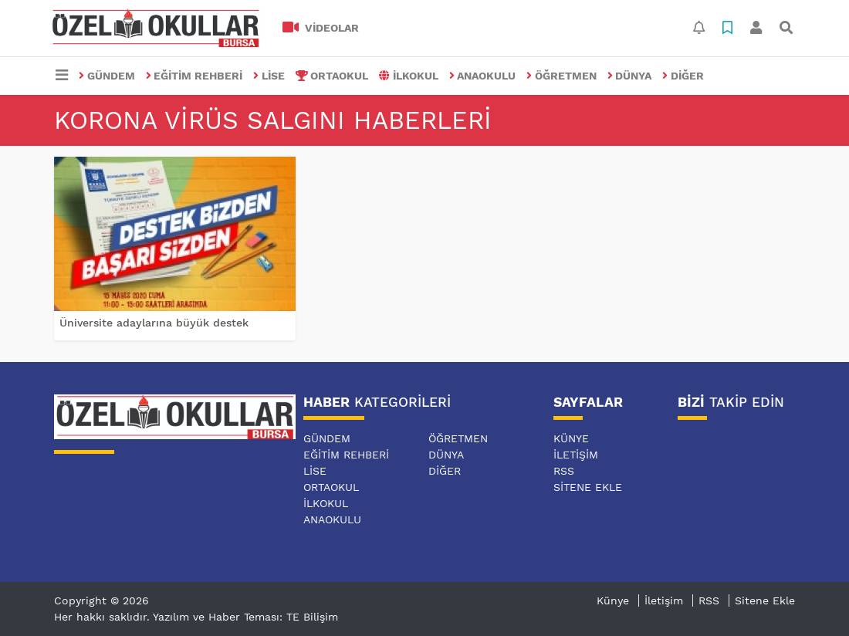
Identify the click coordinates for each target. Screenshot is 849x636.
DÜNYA (629, 75)
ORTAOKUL (332, 75)
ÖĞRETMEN (561, 75)
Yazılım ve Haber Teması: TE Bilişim (245, 617)
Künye (571, 438)
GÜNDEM (107, 75)
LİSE (269, 75)
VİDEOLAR (320, 28)
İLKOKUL (408, 75)
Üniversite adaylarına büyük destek (154, 322)
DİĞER (683, 75)
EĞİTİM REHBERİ (194, 75)
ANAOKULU (482, 75)
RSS (563, 471)
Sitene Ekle (587, 487)
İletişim (575, 454)
